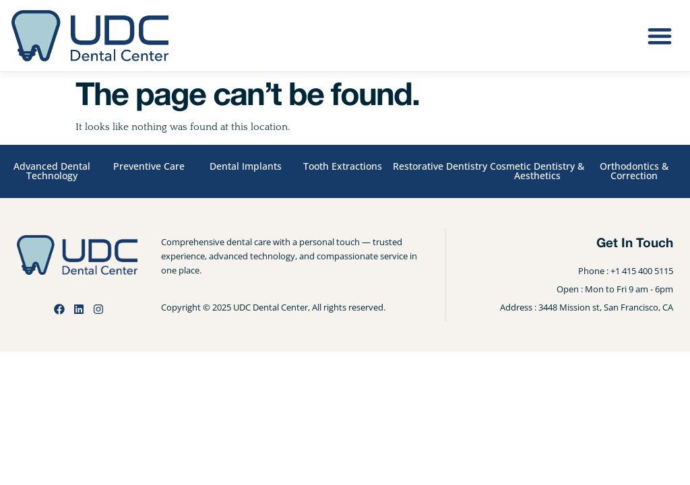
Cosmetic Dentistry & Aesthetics (537, 171)
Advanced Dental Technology (51, 171)
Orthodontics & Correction (634, 171)
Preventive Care (149, 166)
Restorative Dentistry (440, 166)
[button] (659, 36)
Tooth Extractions (342, 166)
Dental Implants (246, 166)
